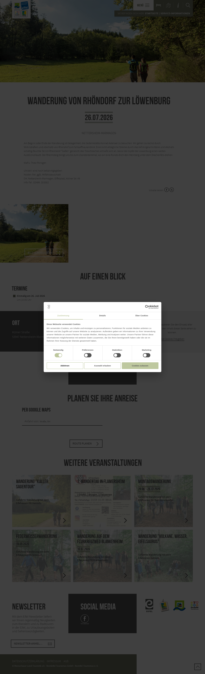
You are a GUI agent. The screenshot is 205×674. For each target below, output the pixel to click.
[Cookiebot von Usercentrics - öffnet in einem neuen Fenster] (147, 307)
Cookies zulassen (140, 366)
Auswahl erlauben (102, 366)
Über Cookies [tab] (141, 315)
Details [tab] (102, 315)
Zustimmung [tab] (63, 315)
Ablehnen (64, 366)
